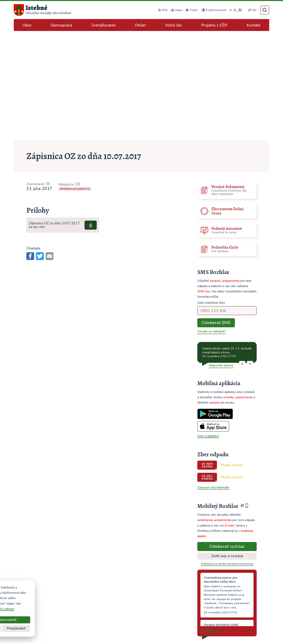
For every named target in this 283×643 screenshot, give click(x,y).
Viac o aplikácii (208, 327)
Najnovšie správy (221, 256)
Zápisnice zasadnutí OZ (75, 79)
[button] (242, 255)
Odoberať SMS (216, 213)
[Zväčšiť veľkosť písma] (240, 10)
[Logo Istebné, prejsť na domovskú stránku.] (42, 10)
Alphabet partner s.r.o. (157, 632)
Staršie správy (210, 521)
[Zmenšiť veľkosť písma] (231, 10)
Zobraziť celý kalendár (213, 378)
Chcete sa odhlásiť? (211, 222)
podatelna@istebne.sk (244, 610)
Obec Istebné (209, 632)
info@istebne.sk (239, 605)
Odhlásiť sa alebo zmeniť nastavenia (227, 454)
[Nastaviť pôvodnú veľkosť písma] (235, 10)
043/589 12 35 (239, 600)
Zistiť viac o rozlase (227, 446)
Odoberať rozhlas (226, 437)
